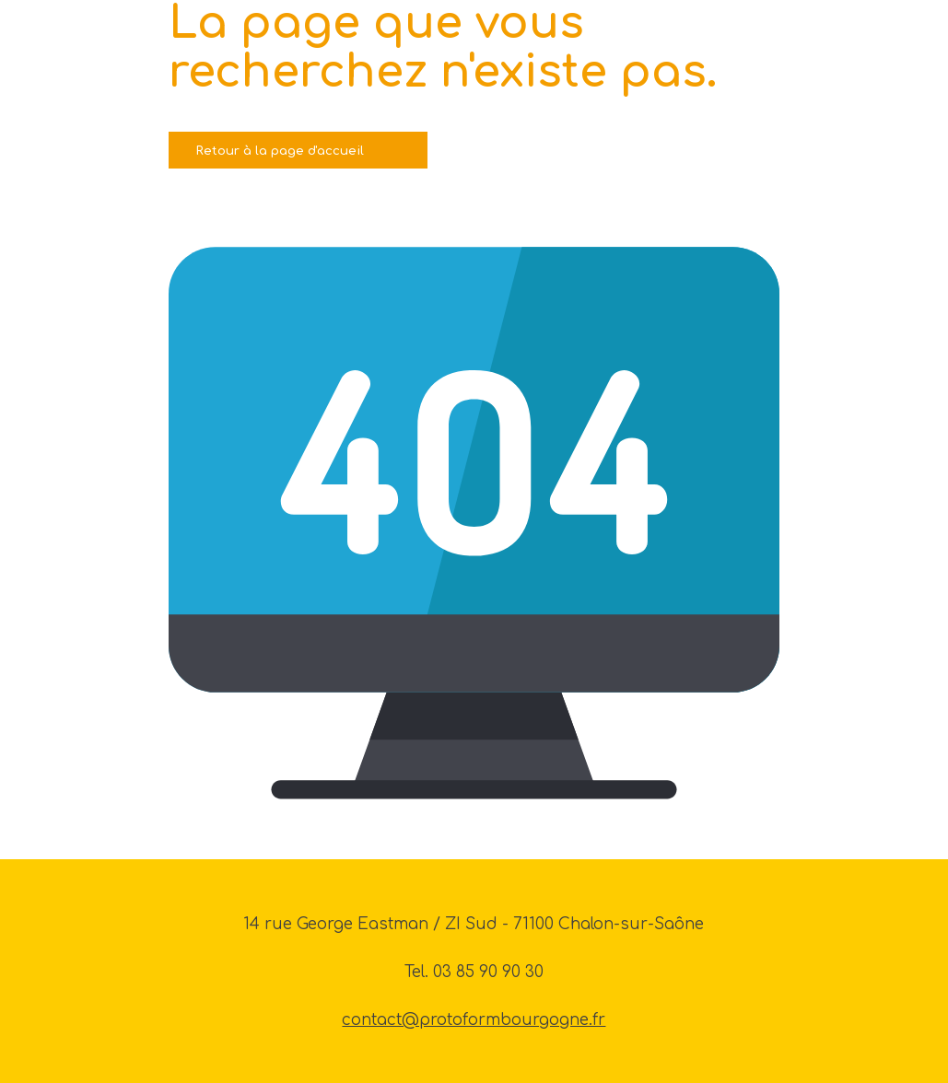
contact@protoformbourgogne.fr (473, 1020)
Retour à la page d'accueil (280, 150)
